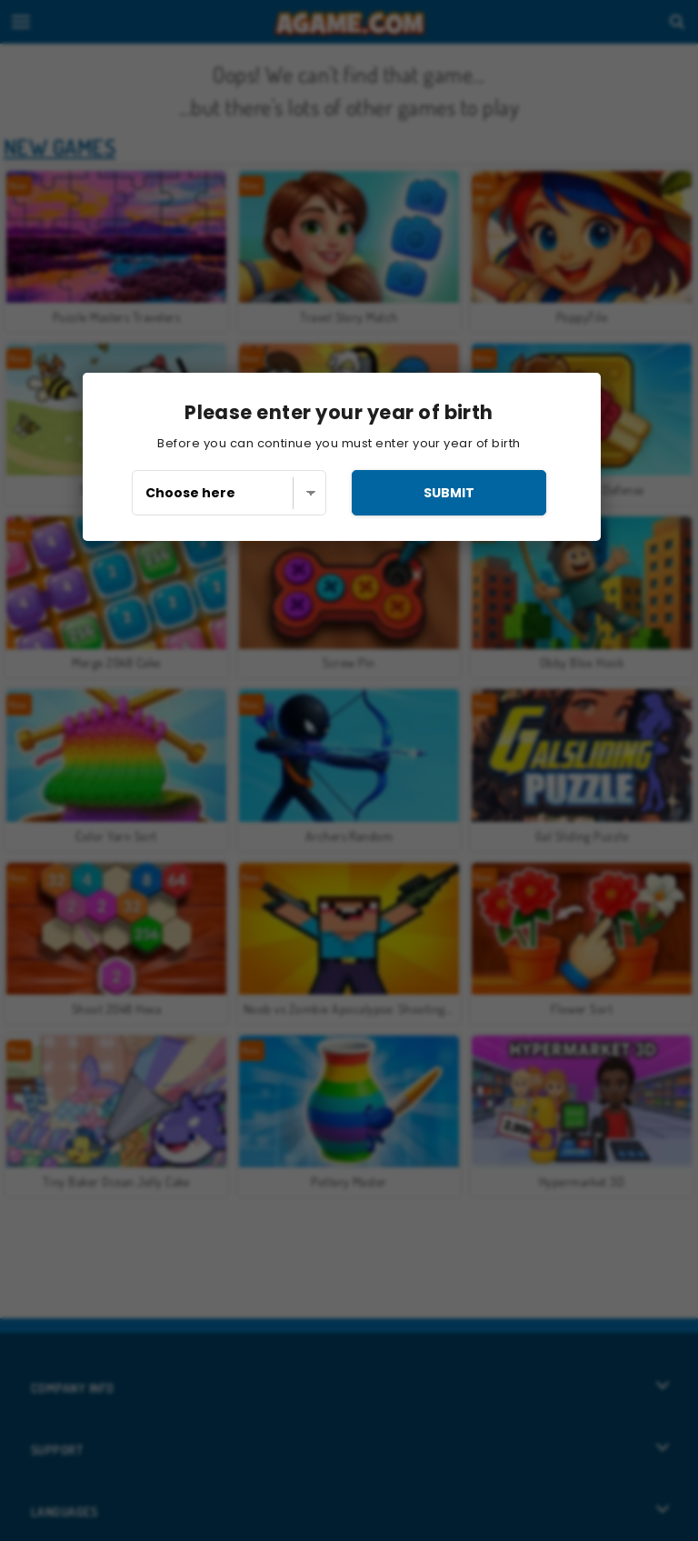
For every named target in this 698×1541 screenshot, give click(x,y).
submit (449, 493)
